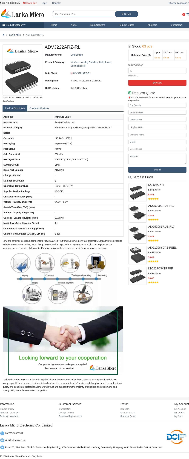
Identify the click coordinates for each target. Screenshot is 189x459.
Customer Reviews (39, 108)
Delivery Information (10, 416)
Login (44, 3)
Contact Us (176, 25)
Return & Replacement (70, 416)
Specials (124, 409)
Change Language (178, 3)
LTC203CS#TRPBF (160, 268)
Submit (157, 169)
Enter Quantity (135, 64)
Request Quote (126, 25)
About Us (152, 25)
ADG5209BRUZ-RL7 (161, 205)
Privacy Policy (7, 409)
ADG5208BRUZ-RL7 (161, 226)
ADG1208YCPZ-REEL (162, 247)
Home (54, 25)
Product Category (13, 25)
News (74, 25)
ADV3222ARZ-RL (81, 73)
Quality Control (66, 412)
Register (56, 3)
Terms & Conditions (10, 412)
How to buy (30, 3)
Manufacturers (97, 25)
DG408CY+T (156, 184)
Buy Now (157, 82)
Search (127, 14)
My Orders (179, 412)
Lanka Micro (15, 35)
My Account (180, 409)
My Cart (178, 416)
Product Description (15, 108)
